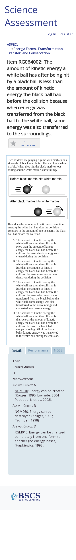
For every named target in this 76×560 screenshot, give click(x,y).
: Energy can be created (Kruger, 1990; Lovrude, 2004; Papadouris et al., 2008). (39, 395)
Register (66, 34)
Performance (38, 350)
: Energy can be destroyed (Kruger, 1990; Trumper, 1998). (34, 415)
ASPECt (12, 44)
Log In (51, 34)
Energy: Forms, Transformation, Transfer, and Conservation (35, 51)
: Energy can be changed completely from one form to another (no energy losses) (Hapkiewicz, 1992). (40, 438)
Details (17, 350)
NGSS (58, 350)
